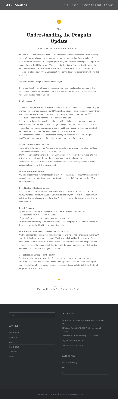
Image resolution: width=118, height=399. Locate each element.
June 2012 (13, 352)
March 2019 (14, 333)
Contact (108, 5)
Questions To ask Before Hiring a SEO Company (80, 336)
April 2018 (13, 342)
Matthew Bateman (56, 48)
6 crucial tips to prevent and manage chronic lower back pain (83, 321)
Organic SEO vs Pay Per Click (73, 340)
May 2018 (13, 337)
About (74, 5)
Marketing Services (91, 5)
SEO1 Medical (17, 5)
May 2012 (13, 356)
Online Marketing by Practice (73, 345)
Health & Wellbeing (69, 362)
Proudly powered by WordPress (46, 394)
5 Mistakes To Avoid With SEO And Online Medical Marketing (81, 329)
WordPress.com (77, 394)
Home (65, 5)
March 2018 (14, 347)
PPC (63, 367)
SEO (59, 29)
